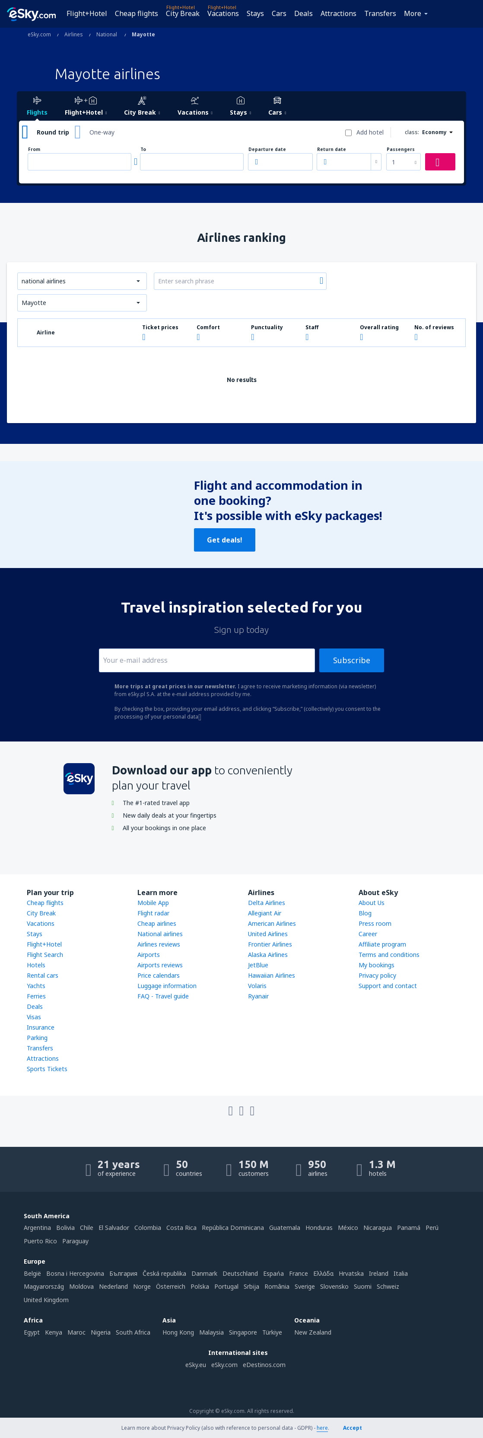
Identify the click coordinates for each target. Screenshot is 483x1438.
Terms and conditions (389, 954)
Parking (37, 1038)
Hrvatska (351, 1273)
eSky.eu (195, 1365)
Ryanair (258, 996)
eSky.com (224, 1365)
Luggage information (167, 986)
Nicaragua (377, 1227)
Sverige (305, 1286)
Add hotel (370, 132)
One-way (101, 132)
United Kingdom (46, 1300)
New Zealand (312, 1332)
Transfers (380, 13)
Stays (255, 13)
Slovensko (334, 1286)
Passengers (401, 149)
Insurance (40, 1027)
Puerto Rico (40, 1241)
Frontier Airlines (270, 944)
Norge (142, 1286)
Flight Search (45, 954)
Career (368, 934)
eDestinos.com (264, 1365)
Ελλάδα (323, 1273)
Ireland (378, 1273)
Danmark (204, 1273)
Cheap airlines (156, 923)
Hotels (36, 965)
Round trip (53, 132)
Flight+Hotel (87, 13)
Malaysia (211, 1332)
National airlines (160, 934)
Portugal (226, 1286)
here (322, 1428)
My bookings (376, 965)
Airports (148, 954)
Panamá (408, 1227)
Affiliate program (382, 944)
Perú (432, 1227)
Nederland (113, 1286)
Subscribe (351, 660)
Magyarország (44, 1286)
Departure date (267, 149)
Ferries (36, 996)
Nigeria (101, 1332)
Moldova (81, 1286)
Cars (279, 13)
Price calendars (158, 975)
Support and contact (388, 986)
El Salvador (114, 1227)
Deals (303, 13)
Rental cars (42, 975)
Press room (375, 923)
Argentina (37, 1227)
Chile (86, 1227)
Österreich (170, 1286)
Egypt (32, 1332)
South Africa (133, 1332)
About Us (371, 903)
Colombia (147, 1227)
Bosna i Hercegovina (75, 1273)
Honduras (319, 1227)
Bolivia (65, 1227)
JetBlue (258, 965)
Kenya (53, 1332)
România (276, 1286)
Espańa (273, 1273)
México (348, 1227)
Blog (365, 913)
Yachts (36, 986)
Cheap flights (136, 13)
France (298, 1273)
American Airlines (272, 923)
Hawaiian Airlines (271, 975)
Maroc (76, 1332)
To (143, 149)
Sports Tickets (47, 1069)
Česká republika (164, 1273)
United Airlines (268, 934)
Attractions (338, 13)
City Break (183, 13)
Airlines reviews (158, 944)
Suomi (363, 1286)
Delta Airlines (266, 903)
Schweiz (388, 1286)
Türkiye (272, 1332)
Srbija (251, 1286)
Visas (34, 1017)
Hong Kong (178, 1332)
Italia (401, 1273)
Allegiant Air (264, 913)
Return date (331, 149)
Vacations (223, 13)
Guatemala (284, 1227)
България (123, 1273)
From (34, 149)
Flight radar (153, 913)
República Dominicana (233, 1227)
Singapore (243, 1332)
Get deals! (224, 540)
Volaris (257, 986)
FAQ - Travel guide (163, 996)
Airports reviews (160, 965)
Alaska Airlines (268, 954)
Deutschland (240, 1273)
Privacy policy (377, 975)
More (412, 13)
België (32, 1273)
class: (412, 132)
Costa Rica (181, 1227)
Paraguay (75, 1241)
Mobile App (153, 903)
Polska (200, 1286)
